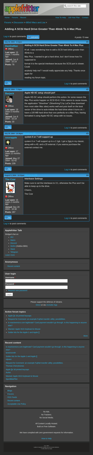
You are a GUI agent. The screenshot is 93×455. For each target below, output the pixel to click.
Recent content (13, 266)
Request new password (17, 290)
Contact (85, 18)
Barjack (9, 93)
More (86, 336)
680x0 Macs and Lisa (35, 22)
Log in (6, 36)
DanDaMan (11, 46)
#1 (87, 42)
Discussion (18, 22)
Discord (13, 243)
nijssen (9, 359)
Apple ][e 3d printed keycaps (19, 316)
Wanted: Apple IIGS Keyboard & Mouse (24, 329)
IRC (12, 237)
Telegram (14, 252)
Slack (12, 249)
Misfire (13, 246)
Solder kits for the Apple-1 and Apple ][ (24, 332)
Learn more (10, 255)
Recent (23, 18)
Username (10, 278)
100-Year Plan (74, 18)
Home (7, 18)
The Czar (10, 179)
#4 (87, 175)
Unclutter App (51, 305)
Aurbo (8, 372)
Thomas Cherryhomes (15, 366)
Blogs (9, 391)
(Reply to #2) (29, 133)
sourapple (11, 137)
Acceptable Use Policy (16, 404)
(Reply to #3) (31, 175)
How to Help (46, 438)
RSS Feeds (12, 397)
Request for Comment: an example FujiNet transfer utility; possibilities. (37, 319)
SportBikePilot (11, 379)
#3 (87, 133)
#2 (87, 89)
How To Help (60, 18)
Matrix (12, 240)
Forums (15, 18)
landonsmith (11, 353)
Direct (38, 305)
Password (10, 284)
